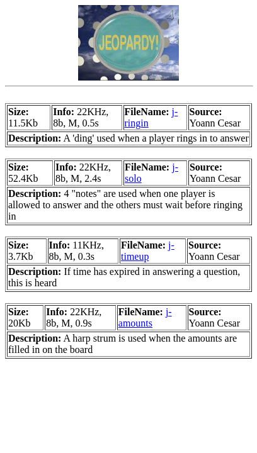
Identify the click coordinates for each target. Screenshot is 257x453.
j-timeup (147, 251)
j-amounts (145, 317)
